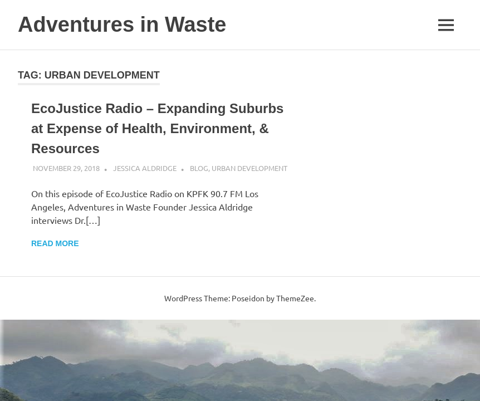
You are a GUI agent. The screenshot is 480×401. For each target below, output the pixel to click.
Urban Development (249, 168)
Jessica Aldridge (145, 168)
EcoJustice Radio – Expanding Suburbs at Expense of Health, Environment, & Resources (157, 128)
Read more (55, 243)
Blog (199, 168)
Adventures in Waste (122, 24)
